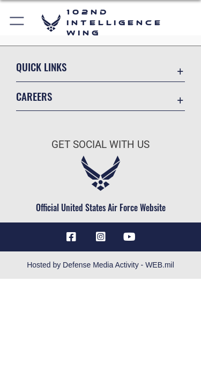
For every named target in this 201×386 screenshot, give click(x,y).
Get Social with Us (100, 144)
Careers (34, 96)
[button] (17, 23)
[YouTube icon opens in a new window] (130, 237)
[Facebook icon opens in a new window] (71, 237)
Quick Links (41, 67)
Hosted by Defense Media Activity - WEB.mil (100, 265)
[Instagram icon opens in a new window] (101, 237)
